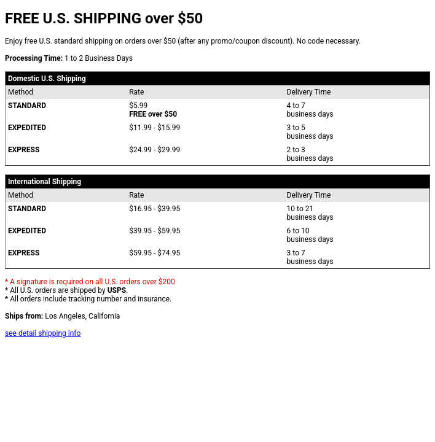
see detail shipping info (42, 333)
